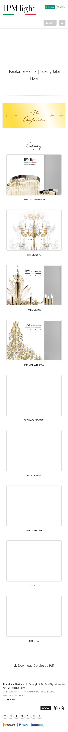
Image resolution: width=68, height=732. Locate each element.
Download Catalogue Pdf (36, 665)
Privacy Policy (9, 699)
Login (50, 22)
